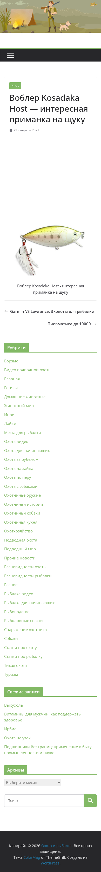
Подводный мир (20, 548)
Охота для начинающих (27, 450)
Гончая (11, 387)
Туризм (11, 674)
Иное (15, 85)
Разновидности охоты (25, 566)
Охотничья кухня (20, 522)
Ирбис (10, 728)
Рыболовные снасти (23, 620)
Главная (12, 378)
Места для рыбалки (22, 432)
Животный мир (19, 405)
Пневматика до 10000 (72, 323)
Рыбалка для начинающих (29, 602)
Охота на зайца (18, 468)
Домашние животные (24, 396)
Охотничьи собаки (22, 513)
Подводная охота (20, 540)
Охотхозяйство (18, 530)
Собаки (11, 638)
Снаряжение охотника (25, 629)
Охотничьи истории (23, 504)
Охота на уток (17, 737)
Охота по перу (17, 477)
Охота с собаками (21, 486)
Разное (10, 584)
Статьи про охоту (20, 647)
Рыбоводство (17, 611)
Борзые (11, 360)
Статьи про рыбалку (23, 656)
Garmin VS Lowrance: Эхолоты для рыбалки (49, 311)
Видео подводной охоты (27, 369)
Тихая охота (15, 665)
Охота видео (16, 441)
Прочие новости (20, 557)
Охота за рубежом (21, 459)
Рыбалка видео (18, 593)
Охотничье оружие (22, 495)
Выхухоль (13, 705)
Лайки (10, 423)
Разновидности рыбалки (28, 575)
